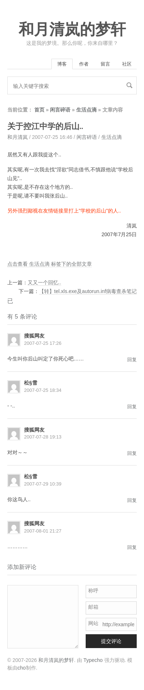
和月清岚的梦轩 (72, 29)
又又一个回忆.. (44, 282)
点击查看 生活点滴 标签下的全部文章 (49, 264)
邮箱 (93, 607)
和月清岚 (17, 137)
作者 (84, 64)
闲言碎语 (60, 110)
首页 (39, 110)
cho (21, 668)
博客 (62, 64)
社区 (127, 64)
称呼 (93, 590)
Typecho (93, 660)
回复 (132, 359)
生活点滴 (86, 110)
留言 (105, 64)
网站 (93, 623)
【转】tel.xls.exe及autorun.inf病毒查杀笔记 (88, 291)
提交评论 (111, 641)
